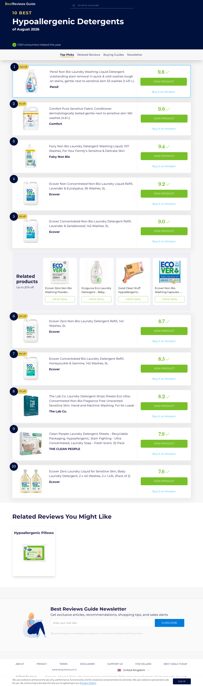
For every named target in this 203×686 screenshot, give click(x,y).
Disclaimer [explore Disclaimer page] (87, 663)
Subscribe (169, 622)
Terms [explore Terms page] (64, 663)
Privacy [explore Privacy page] (42, 663)
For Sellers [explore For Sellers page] (143, 663)
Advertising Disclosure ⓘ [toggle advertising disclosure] (64, 669)
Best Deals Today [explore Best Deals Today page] (175, 663)
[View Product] (101, 81)
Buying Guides (113, 54)
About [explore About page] (20, 663)
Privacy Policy (88, 683)
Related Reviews (88, 54)
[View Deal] (60, 281)
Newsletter (134, 54)
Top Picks (67, 54)
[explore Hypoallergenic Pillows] (34, 551)
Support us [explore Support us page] (115, 663)
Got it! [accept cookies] (182, 681)
